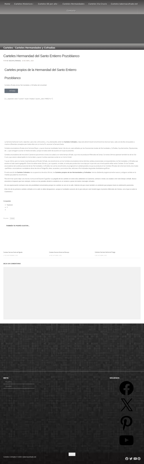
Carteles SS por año (48, 4)
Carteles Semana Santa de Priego (105, 252)
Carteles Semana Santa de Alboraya (60, 252)
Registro (8, 382)
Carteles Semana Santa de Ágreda (13, 252)
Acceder (8, 386)
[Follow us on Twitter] (131, 458)
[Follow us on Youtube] (135, 458)
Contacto (71, 11)
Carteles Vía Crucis (98, 4)
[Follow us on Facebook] (126, 458)
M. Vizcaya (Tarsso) (14, 61)
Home (7, 4)
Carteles (8, 47)
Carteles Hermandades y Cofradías (35, 47)
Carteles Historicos (24, 4)
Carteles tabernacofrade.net (124, 4)
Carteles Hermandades (74, 4)
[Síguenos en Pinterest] (139, 458)
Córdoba (12, 218)
